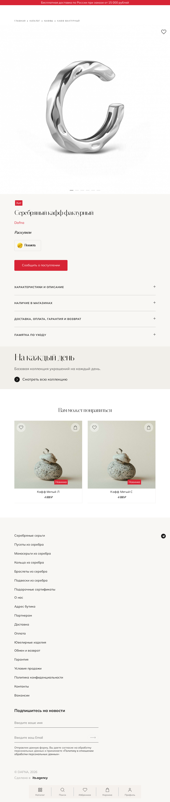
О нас (18, 597)
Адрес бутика (24, 606)
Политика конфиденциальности (38, 677)
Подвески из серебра (31, 580)
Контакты (21, 686)
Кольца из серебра (29, 562)
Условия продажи (27, 668)
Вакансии (21, 695)
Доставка (21, 624)
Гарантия (21, 659)
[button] (77, 109)
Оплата (20, 633)
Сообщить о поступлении (41, 265)
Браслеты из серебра (30, 571)
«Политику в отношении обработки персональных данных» (54, 752)
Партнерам (23, 615)
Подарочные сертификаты (34, 589)
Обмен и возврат (27, 650)
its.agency (40, 778)
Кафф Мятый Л (48, 492)
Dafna (19, 222)
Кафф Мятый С (121, 492)
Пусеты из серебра (29, 544)
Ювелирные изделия (30, 642)
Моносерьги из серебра (32, 553)
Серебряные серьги (29, 536)
